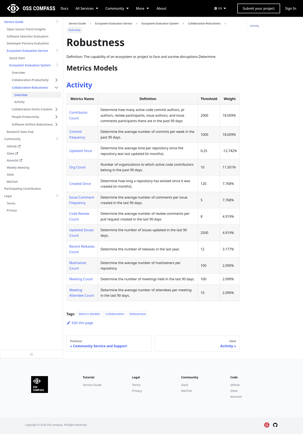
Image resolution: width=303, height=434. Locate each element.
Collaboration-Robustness (30, 87)
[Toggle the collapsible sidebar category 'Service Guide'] (57, 22)
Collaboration (114, 314)
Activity (79, 84)
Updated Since (80, 150)
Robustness (138, 314)
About (161, 8)
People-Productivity (25, 117)
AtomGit (236, 397)
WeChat (186, 391)
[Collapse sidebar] (31, 354)
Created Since (80, 183)
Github (235, 385)
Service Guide (13, 22)
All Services (85, 8)
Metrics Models (89, 314)
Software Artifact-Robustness (32, 124)
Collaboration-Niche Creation (32, 109)
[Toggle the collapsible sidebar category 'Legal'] (57, 196)
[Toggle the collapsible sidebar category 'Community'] (57, 139)
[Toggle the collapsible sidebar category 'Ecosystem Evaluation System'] (57, 65)
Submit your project (259, 8)
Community (114, 8)
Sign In (290, 8)
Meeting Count (81, 279)
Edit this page (79, 322)
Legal (8, 196)
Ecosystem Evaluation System (30, 65)
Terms (136, 385)
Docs (64, 8)
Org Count (77, 167)
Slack (184, 385)
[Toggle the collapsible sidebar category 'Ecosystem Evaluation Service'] (57, 50)
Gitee (234, 391)
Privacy (137, 391)
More (140, 8)
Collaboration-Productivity (30, 80)
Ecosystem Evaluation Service (27, 51)
